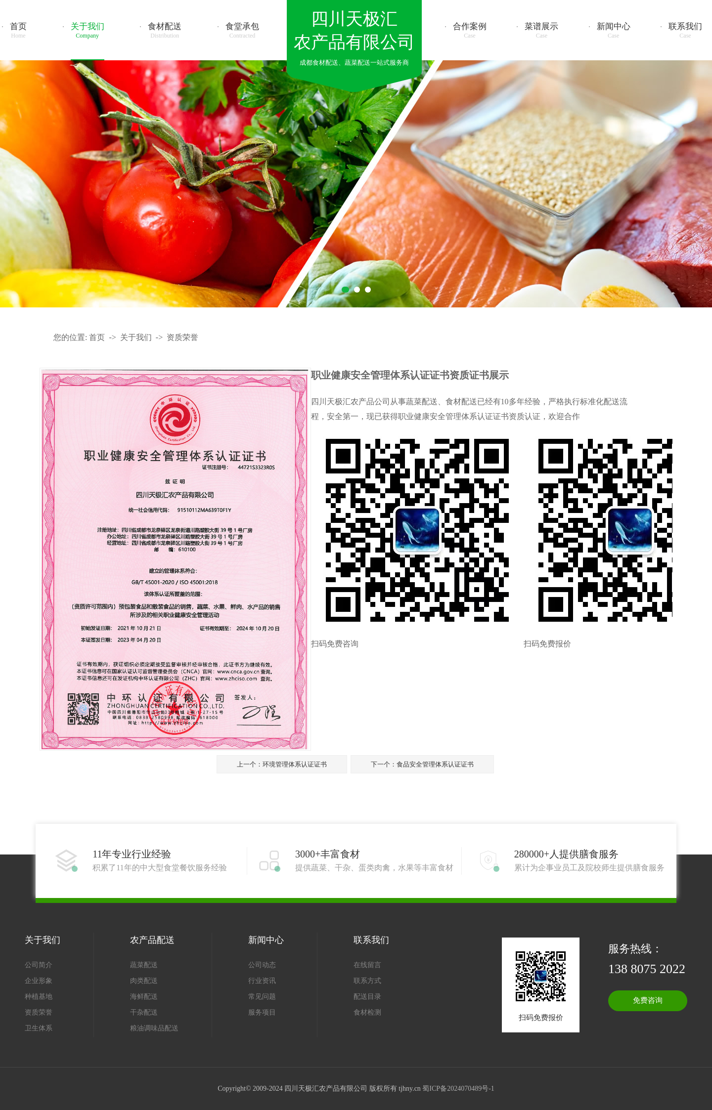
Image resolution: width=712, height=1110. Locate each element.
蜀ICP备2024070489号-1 (458, 1088)
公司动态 (262, 965)
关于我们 (87, 31)
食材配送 (164, 31)
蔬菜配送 (144, 965)
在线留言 (367, 965)
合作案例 (470, 31)
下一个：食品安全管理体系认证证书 (422, 764)
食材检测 (367, 1012)
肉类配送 (144, 980)
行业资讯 (262, 980)
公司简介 (38, 965)
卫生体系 (38, 1028)
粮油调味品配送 (154, 1028)
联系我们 (685, 31)
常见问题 (262, 996)
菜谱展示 (541, 31)
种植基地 (38, 996)
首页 (18, 31)
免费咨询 (648, 1000)
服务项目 (262, 1012)
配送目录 (367, 996)
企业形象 (38, 980)
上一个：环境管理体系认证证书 (282, 764)
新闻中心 (613, 31)
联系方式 (367, 980)
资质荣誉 (182, 337)
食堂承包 (242, 31)
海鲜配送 (144, 996)
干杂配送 (144, 1012)
